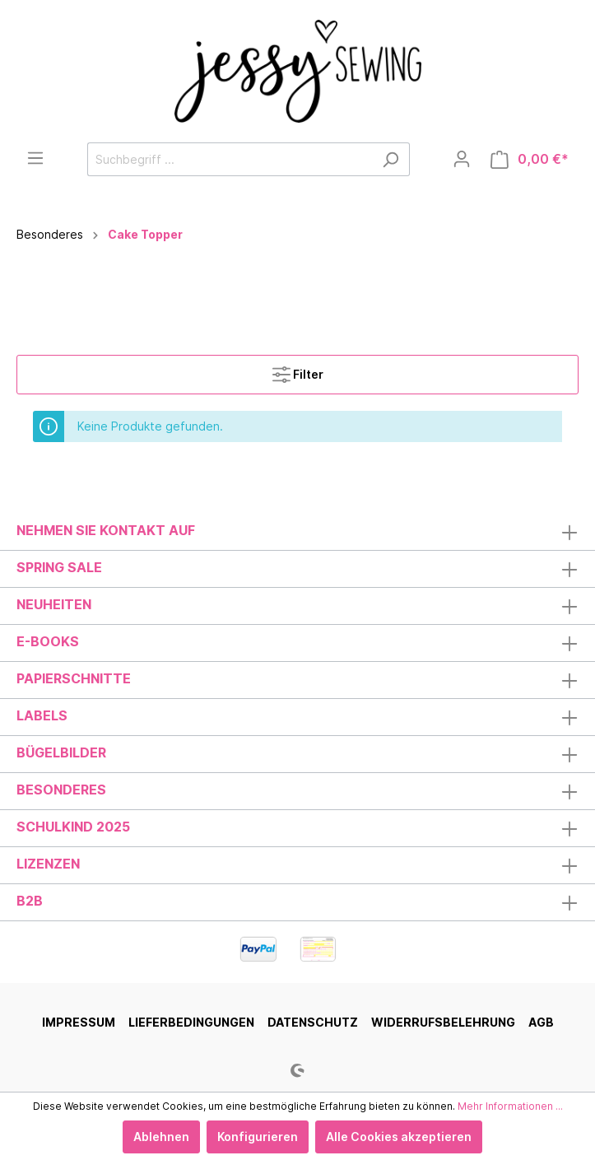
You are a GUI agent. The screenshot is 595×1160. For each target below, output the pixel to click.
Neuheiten (53, 604)
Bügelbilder (61, 752)
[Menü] (35, 158)
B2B (29, 900)
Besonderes (61, 789)
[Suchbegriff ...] (229, 159)
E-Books (47, 641)
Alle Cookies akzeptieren (399, 1137)
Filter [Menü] (297, 371)
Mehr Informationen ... (510, 1106)
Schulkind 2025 (73, 826)
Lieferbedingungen (191, 1022)
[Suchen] (390, 159)
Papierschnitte (73, 678)
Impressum (78, 1022)
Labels (41, 715)
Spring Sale (59, 567)
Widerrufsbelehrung (443, 1022)
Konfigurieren (257, 1137)
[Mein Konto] (462, 159)
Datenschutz (312, 1022)
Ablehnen (161, 1137)
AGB (541, 1022)
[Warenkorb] (530, 159)
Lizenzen (48, 863)
